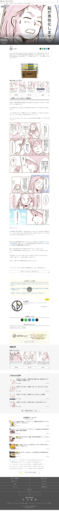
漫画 (24, 324)
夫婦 (12, 324)
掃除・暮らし (44, 475)
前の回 (16, 364)
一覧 (30, 364)
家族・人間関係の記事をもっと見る (29, 407)
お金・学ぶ (44, 478)
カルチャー (44, 480)
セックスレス (18, 324)
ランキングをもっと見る (30, 469)
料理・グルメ (15, 478)
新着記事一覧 (44, 483)
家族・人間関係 (6, 3)
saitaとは (29, 486)
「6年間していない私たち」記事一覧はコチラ (29, 271)
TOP (1, 3)
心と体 (14, 480)
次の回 (42, 364)
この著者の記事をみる (44, 303)
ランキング (14, 483)
